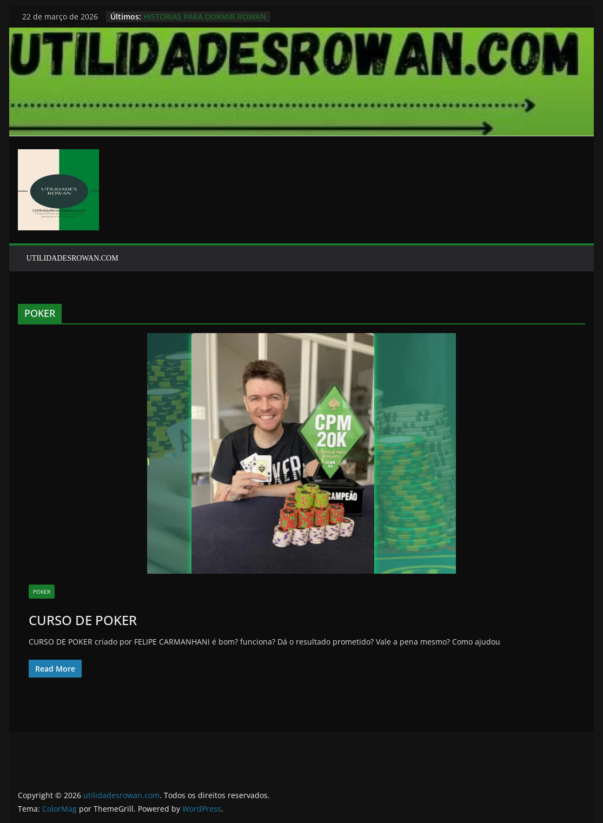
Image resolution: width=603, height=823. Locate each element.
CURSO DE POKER (83, 620)
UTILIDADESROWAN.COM (72, 258)
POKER (41, 591)
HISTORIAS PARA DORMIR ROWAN (204, 16)
